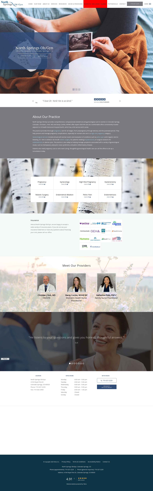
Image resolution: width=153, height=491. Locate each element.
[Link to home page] (11, 3)
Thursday (76, 387)
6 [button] (81, 363)
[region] (76, 339)
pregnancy (57, 131)
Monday (76, 379)
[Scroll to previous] (34, 101)
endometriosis (37, 142)
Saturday (76, 392)
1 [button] (69, 363)
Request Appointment (43, 55)
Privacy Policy (66, 462)
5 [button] (78, 363)
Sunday (76, 394)
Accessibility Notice (94, 462)
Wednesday (76, 384)
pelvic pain (100, 137)
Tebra (85, 484)
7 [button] (83, 363)
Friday (76, 389)
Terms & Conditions (79, 462)
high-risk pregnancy (97, 133)
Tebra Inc (56, 462)
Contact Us (106, 462)
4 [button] (76, 363)
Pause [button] (36, 103)
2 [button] (72, 363)
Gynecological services (40, 137)
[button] (150, 4)
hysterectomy (90, 140)
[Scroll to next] (119, 101)
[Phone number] (107, 380)
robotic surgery (65, 140)
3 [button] (74, 363)
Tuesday (76, 382)
